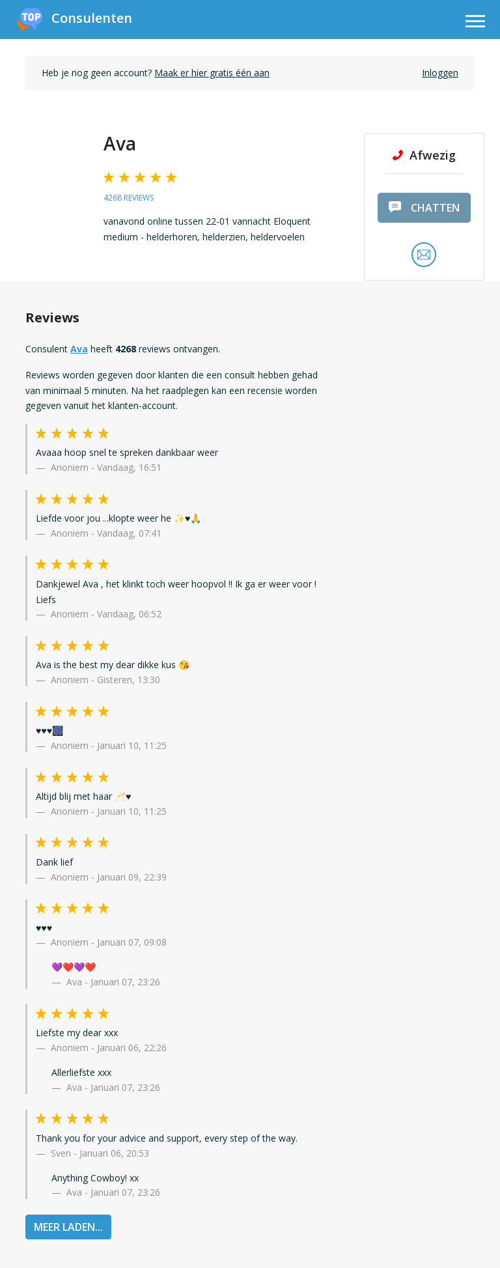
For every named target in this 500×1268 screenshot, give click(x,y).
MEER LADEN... (68, 1227)
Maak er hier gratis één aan (212, 72)
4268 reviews (129, 197)
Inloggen (440, 72)
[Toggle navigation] (475, 23)
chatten (424, 208)
